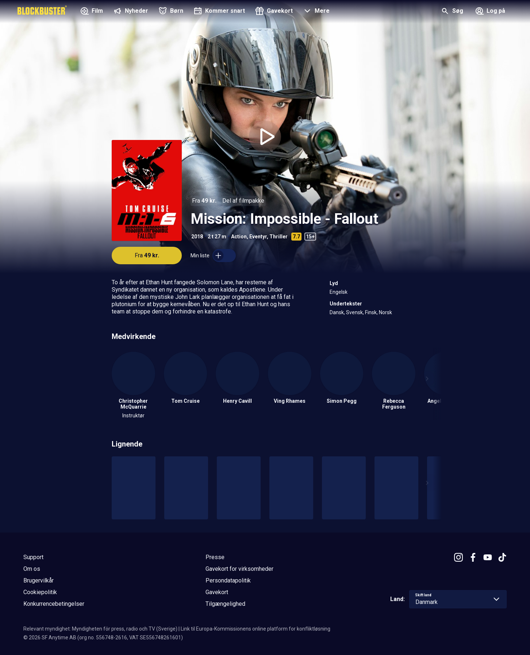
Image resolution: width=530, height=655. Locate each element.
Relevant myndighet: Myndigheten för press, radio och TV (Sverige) (100, 629)
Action (239, 236)
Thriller (278, 236)
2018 (197, 236)
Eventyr (258, 236)
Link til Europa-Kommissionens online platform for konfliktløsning (255, 629)
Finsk (371, 312)
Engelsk (338, 292)
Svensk (354, 312)
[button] (316, 11)
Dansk (337, 312)
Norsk (385, 312)
